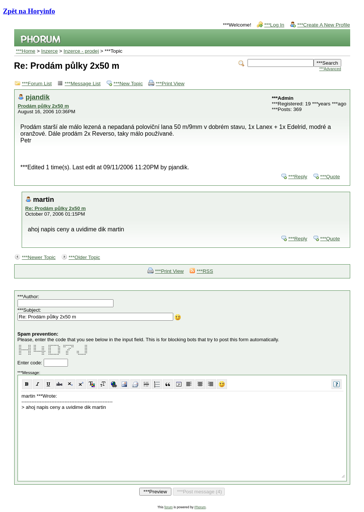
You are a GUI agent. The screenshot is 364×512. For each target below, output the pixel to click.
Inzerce (49, 51)
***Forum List (37, 83)
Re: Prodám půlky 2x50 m (55, 208)
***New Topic (128, 83)
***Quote (330, 176)
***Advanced (330, 69)
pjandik (38, 97)
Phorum (200, 507)
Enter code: (31, 363)
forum (168, 507)
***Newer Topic (39, 257)
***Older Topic (84, 257)
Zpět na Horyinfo (29, 11)
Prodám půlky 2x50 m (43, 106)
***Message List (82, 83)
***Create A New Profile (323, 25)
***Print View (170, 83)
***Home (25, 51)
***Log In (274, 25)
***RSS (205, 271)
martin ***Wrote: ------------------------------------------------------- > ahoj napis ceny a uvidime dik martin (183, 435)
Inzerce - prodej (81, 51)
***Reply (297, 176)
